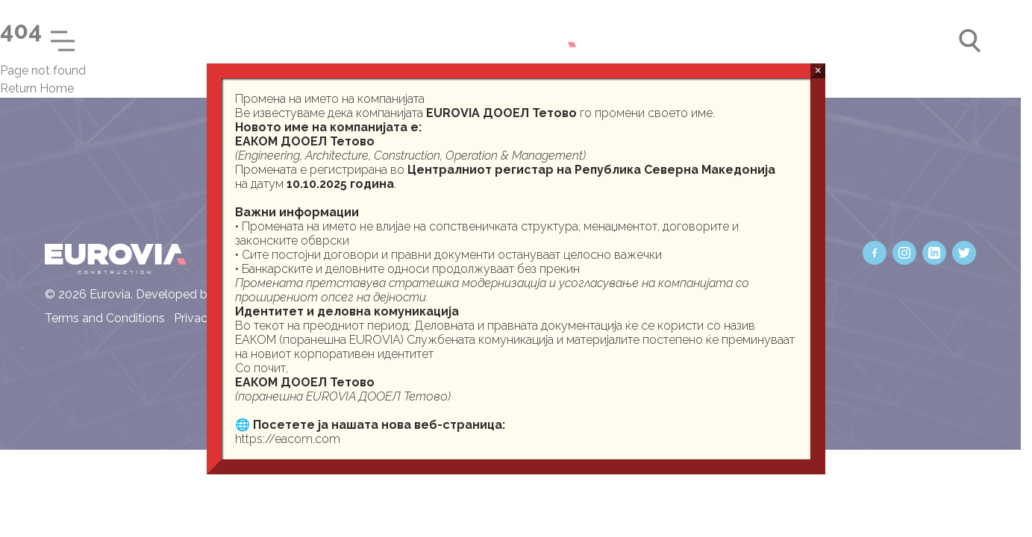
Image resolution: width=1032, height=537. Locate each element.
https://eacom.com (287, 439)
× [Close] (818, 70)
